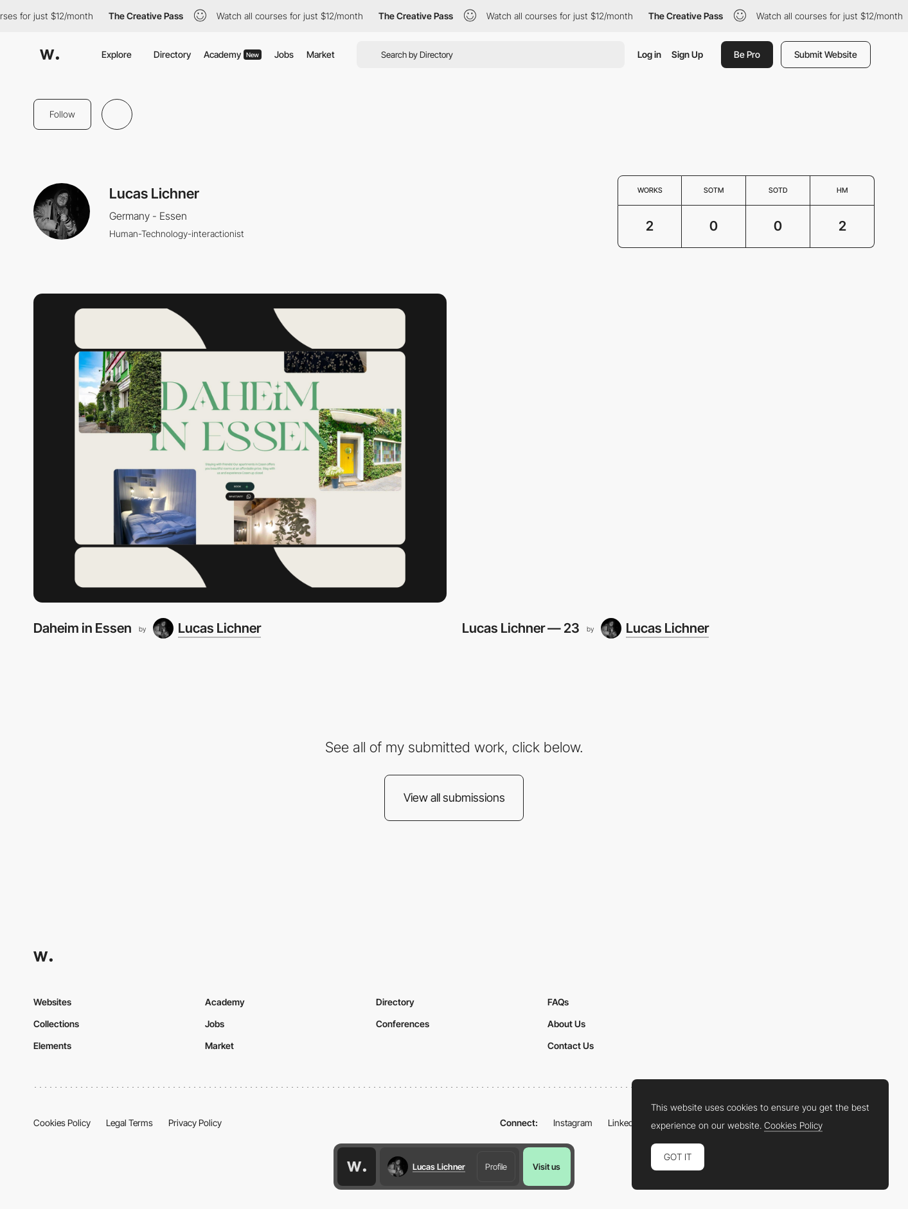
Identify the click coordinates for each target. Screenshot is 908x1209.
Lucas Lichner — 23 (521, 628)
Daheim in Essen (82, 628)
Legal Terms (129, 1122)
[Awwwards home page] (356, 1166)
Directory (172, 54)
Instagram (572, 1122)
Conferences (402, 1023)
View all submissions (454, 797)
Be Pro (747, 54)
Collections (56, 1023)
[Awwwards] (49, 54)
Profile (496, 1166)
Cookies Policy (62, 1122)
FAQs (558, 1001)
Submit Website (825, 54)
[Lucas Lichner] (207, 628)
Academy (233, 54)
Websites (52, 1001)
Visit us (546, 1166)
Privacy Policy (195, 1122)
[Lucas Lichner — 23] (668, 448)
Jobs (284, 54)
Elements (52, 1045)
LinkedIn (624, 1122)
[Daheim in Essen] (240, 448)
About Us (566, 1023)
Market (321, 54)
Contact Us (570, 1045)
